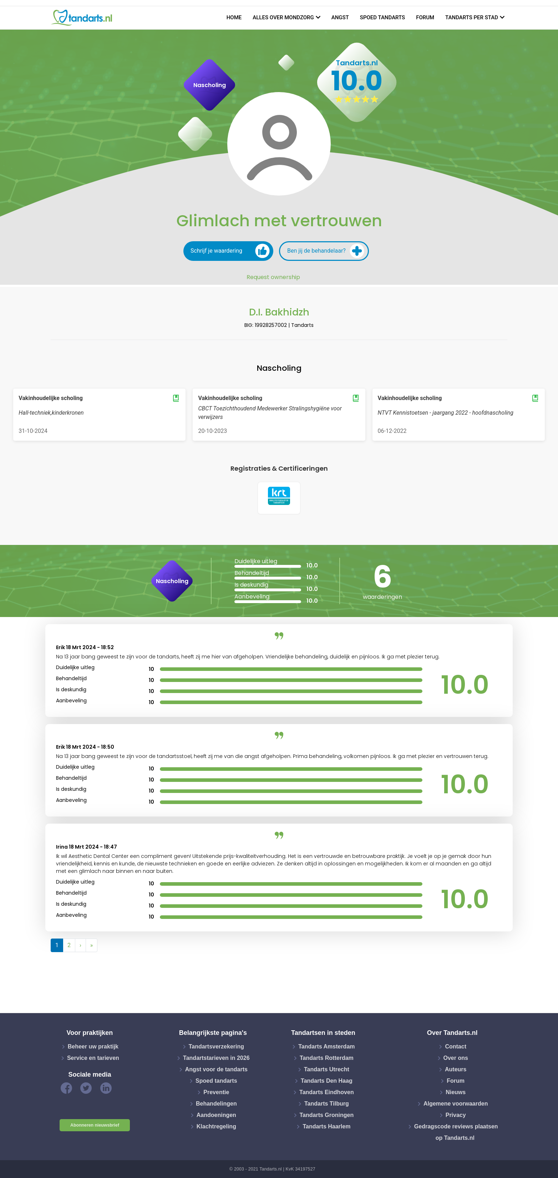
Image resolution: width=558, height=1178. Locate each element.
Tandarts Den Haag (326, 1075)
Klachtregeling (216, 1120)
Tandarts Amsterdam (326, 1040)
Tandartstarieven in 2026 (216, 1052)
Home (234, 17)
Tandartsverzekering (216, 1040)
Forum (425, 17)
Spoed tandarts (382, 17)
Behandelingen (216, 1097)
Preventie (216, 1086)
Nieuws (456, 1086)
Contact (455, 1040)
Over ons (455, 1052)
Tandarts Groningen (327, 1109)
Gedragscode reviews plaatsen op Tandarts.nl (456, 1126)
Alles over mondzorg (283, 17)
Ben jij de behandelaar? (325, 251)
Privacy (456, 1109)
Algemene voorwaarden (455, 1097)
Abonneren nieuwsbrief (94, 1119)
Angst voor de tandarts (216, 1063)
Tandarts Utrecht (326, 1063)
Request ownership (273, 277)
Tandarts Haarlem (326, 1120)
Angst (340, 17)
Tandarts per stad (471, 17)
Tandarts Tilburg (326, 1097)
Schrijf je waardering (230, 251)
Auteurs (455, 1063)
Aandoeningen (216, 1109)
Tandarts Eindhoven (326, 1086)
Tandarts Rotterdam (327, 1052)
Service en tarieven (93, 1052)
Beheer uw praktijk (93, 1040)
